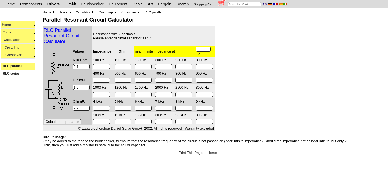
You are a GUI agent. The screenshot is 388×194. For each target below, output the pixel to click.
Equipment (118, 4)
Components (31, 4)
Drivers (53, 4)
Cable (138, 4)
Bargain (164, 4)
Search (182, 4)
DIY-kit (70, 4)
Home (10, 4)
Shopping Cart (203, 4)
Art (150, 4)
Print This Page (191, 153)
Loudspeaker (92, 4)
